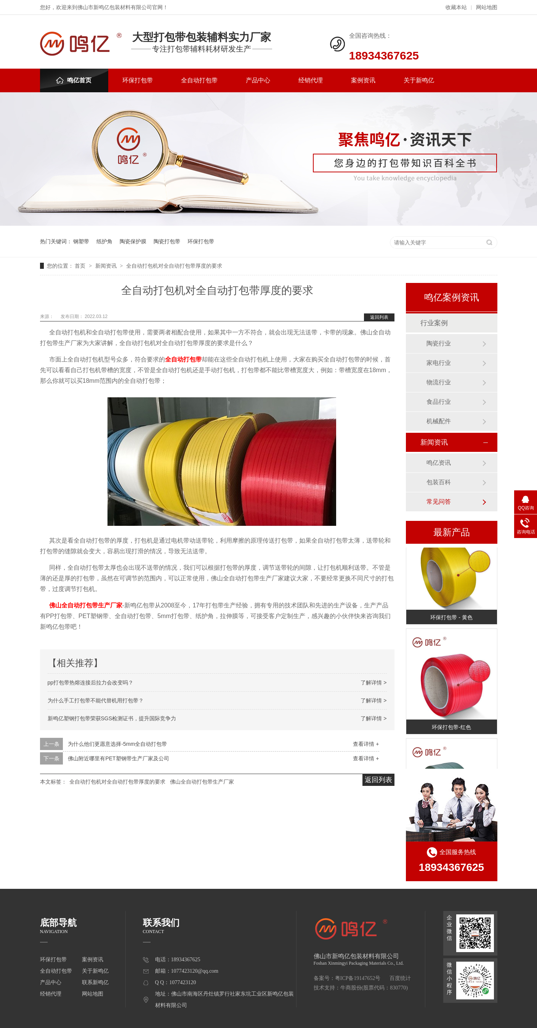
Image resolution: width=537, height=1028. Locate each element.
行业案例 (434, 323)
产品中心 (258, 80)
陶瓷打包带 (167, 241)
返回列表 (379, 317)
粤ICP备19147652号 (358, 978)
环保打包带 (137, 80)
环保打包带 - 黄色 (451, 618)
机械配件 (438, 421)
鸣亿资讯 (438, 462)
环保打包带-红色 (451, 728)
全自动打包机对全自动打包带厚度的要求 (174, 266)
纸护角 (104, 241)
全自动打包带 (199, 80)
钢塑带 (81, 241)
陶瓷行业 (438, 343)
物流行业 (438, 382)
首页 (81, 266)
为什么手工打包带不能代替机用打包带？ (96, 700)
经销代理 (310, 80)
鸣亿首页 (73, 80)
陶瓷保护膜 (133, 241)
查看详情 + (366, 744)
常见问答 (438, 501)
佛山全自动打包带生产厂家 (85, 605)
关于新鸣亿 (419, 80)
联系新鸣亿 (95, 982)
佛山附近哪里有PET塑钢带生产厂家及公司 (118, 758)
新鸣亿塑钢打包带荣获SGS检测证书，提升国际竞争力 (112, 718)
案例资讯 (363, 80)
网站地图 (486, 7)
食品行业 (438, 401)
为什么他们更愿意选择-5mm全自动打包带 (117, 744)
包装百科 (438, 482)
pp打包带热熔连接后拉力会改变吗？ (91, 682)
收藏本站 (456, 7)
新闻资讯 (106, 266)
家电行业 (438, 363)
